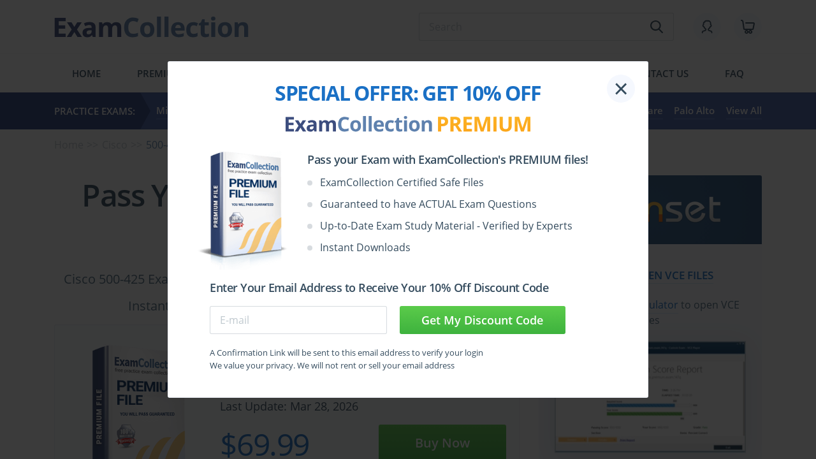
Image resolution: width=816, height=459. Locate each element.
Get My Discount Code (482, 320)
